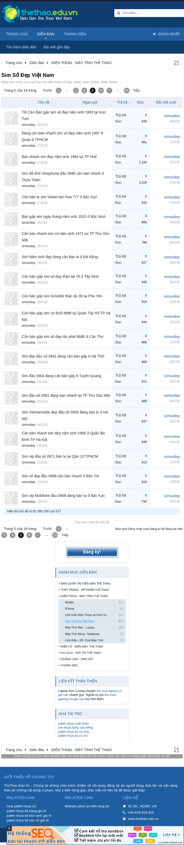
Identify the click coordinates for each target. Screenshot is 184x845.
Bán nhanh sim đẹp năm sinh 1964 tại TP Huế (59, 157)
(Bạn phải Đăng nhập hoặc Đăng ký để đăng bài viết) (149, 528)
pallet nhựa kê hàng (22, 811)
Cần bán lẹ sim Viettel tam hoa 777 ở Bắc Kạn (59, 197)
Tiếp (136, 90)
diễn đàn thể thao (66, 756)
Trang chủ (17, 34)
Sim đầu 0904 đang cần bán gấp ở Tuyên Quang (61, 376)
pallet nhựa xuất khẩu (73, 723)
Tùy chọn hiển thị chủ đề (92, 522)
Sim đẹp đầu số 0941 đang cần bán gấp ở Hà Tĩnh (63, 356)
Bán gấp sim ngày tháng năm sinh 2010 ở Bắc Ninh (64, 216)
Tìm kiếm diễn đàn (21, 47)
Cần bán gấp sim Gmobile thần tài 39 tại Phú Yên (62, 296)
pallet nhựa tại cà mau (74, 732)
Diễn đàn (45, 34)
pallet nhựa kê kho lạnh (24, 816)
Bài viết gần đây (57, 47)
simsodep (28, 125)
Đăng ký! (92, 552)
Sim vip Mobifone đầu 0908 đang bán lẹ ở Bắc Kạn (63, 496)
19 (127, 90)
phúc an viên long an (93, 806)
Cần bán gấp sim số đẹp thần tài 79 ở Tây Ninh (60, 276)
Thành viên (75, 34)
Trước (47, 90)
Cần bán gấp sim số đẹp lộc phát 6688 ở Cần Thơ (62, 336)
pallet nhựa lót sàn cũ (23, 820)
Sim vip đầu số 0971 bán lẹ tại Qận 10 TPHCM (60, 456)
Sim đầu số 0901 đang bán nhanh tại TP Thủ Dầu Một (66, 395)
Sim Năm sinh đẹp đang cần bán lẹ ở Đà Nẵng (60, 257)
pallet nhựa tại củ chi (72, 736)
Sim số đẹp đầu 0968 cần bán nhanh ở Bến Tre (60, 476)
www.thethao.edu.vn (143, 819)
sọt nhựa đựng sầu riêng (75, 727)
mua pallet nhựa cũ (21, 806)
